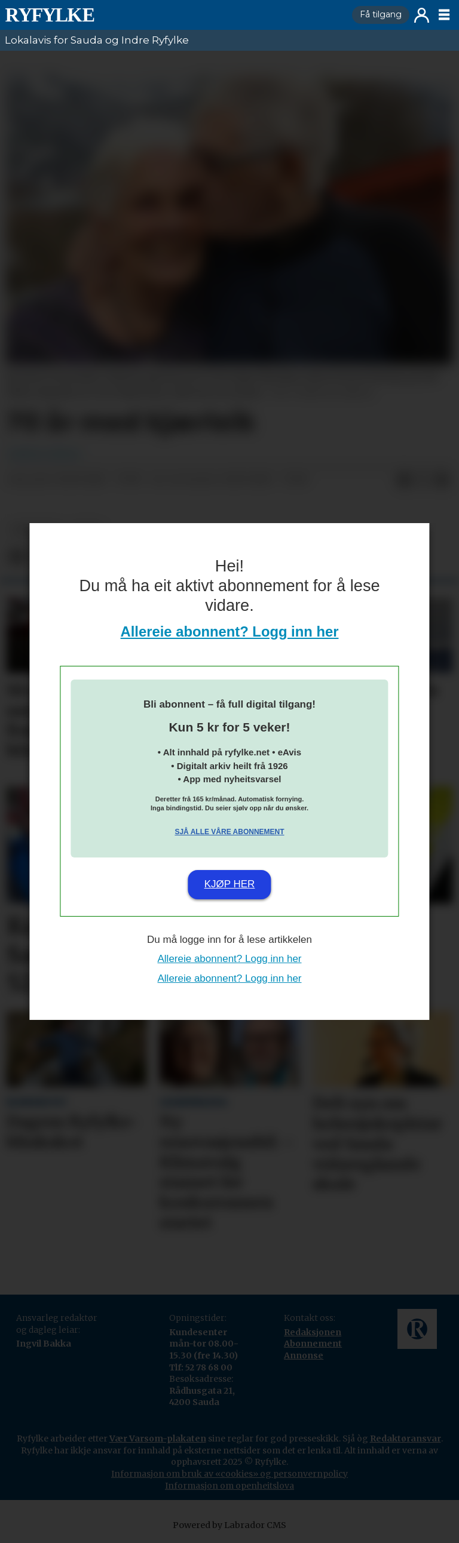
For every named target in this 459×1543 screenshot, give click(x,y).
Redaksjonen (312, 1332)
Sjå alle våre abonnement (229, 832)
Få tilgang (381, 14)
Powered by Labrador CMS (229, 1525)
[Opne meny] (444, 15)
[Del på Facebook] (404, 480)
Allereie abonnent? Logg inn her (230, 631)
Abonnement (313, 1343)
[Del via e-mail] (442, 480)
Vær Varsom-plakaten (157, 1438)
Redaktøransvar (405, 1438)
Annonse (303, 1355)
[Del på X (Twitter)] (423, 480)
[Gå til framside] (49, 15)
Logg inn (421, 15)
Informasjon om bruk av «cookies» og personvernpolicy (229, 1473)
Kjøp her (229, 884)
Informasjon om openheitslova (229, 1485)
